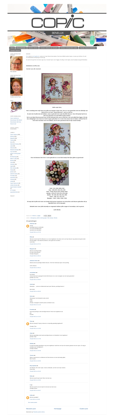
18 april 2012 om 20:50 (35, 360)
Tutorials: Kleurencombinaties (88, 47)
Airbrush (12, 147)
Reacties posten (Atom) (39, 412)
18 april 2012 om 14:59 (35, 328)
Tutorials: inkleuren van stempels (49, 47)
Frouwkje (12, 175)
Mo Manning (13, 156)
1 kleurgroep (33, 217)
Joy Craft (12, 151)
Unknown (32, 223)
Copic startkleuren (14, 118)
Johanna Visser (34, 260)
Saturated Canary (14, 144)
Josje (31, 333)
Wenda (55, 217)
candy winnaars (14, 185)
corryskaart (33, 272)
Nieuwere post (31, 409)
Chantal (12, 179)
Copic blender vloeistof (15, 187)
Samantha (12, 177)
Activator (12, 164)
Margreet (32, 248)
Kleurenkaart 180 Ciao (15, 122)
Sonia (31, 296)
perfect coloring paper (41, 217)
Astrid (31, 284)
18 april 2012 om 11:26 (35, 304)
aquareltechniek (14, 192)
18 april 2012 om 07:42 (35, 244)
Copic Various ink (14, 183)
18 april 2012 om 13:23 (35, 316)
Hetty (31, 376)
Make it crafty (13, 158)
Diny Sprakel (33, 365)
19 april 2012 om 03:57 (35, 390)
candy (11, 181)
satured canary (13, 173)
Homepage (57, 409)
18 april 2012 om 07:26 (35, 232)
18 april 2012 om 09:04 (35, 279)
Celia (11, 162)
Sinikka (31, 343)
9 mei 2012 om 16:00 (35, 399)
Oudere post (84, 409)
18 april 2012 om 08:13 (35, 255)
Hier (27, 56)
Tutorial (12, 140)
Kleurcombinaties (21, 47)
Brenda (12, 160)
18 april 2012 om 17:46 (35, 338)
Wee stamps (50, 217)
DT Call (12, 190)
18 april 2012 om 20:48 (35, 350)
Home (12, 47)
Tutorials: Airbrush (15, 50)
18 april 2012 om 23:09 (35, 380)
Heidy (11, 169)
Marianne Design (14, 149)
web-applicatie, (36, 56)
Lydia (11, 145)
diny (11, 142)
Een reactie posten (32, 402)
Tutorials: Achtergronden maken (68, 47)
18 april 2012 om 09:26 (35, 291)
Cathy (31, 395)
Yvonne (32, 355)
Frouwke (32, 309)
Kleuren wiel (13, 123)
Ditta (31, 237)
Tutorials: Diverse (33, 47)
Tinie (31, 321)
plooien (12, 171)
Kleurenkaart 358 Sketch (16, 120)
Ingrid (11, 166)
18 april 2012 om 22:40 (35, 371)
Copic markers (13, 134)
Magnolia (12, 138)
